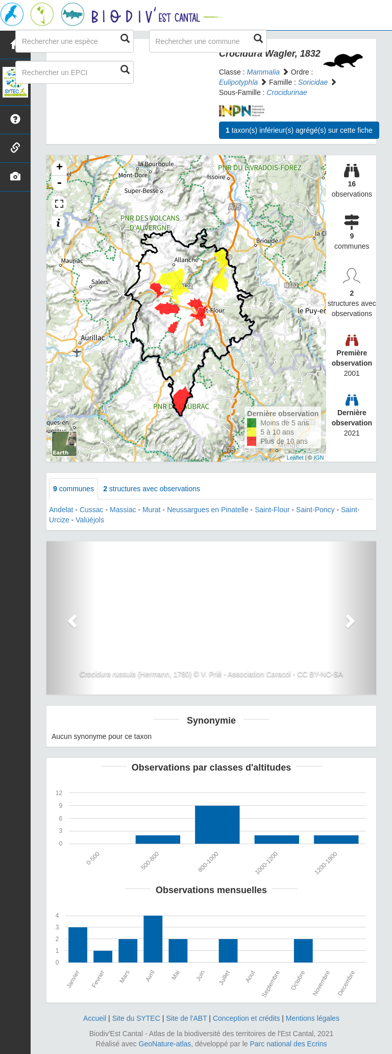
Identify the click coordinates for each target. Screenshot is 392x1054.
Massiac (123, 510)
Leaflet (295, 457)
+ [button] (59, 168)
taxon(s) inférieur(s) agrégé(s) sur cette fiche (299, 130)
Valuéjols (90, 520)
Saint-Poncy (315, 510)
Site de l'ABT (186, 1018)
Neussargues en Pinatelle (208, 510)
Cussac (92, 510)
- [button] (59, 183)
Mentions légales (312, 1018)
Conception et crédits (246, 1018)
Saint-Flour (272, 510)
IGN (319, 457)
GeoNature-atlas (165, 1044)
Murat (151, 510)
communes (73, 489)
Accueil (94, 1018)
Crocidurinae (286, 92)
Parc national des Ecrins (288, 1044)
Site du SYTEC (136, 1018)
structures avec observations (151, 489)
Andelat (61, 510)
